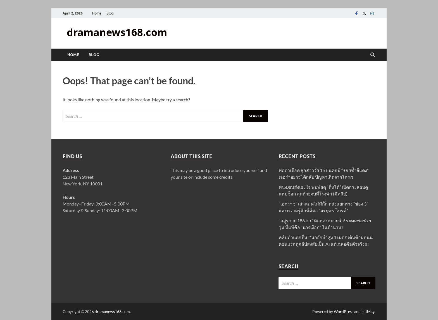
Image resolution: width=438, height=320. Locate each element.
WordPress (343, 311)
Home (96, 13)
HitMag (368, 311)
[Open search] (372, 55)
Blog (110, 13)
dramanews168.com (117, 32)
